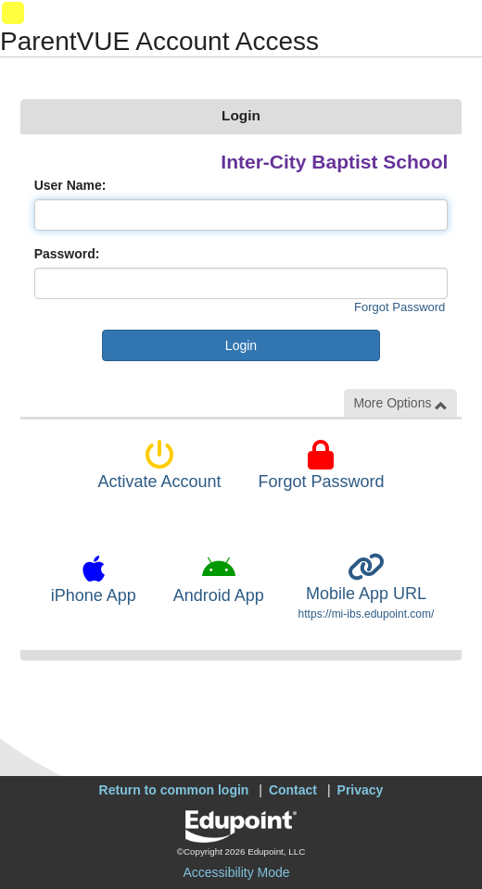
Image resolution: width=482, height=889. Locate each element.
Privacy (360, 790)
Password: (67, 253)
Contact (293, 790)
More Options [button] (400, 403)
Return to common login (174, 790)
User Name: (70, 185)
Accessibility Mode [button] (236, 872)
